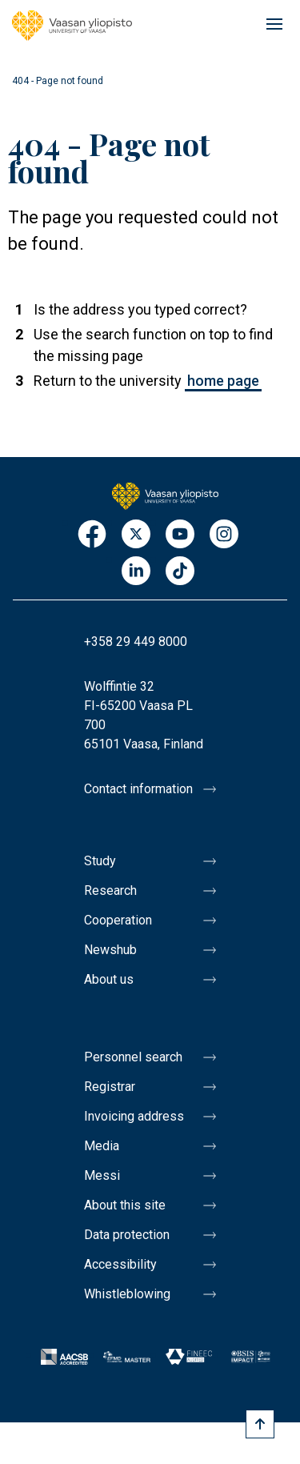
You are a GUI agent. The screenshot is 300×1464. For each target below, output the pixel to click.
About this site (125, 1205)
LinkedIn (136, 572)
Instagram (224, 535)
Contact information (138, 788)
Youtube (180, 535)
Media (101, 1145)
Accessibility (120, 1264)
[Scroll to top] (260, 1424)
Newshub (110, 949)
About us (109, 979)
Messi (102, 1175)
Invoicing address (134, 1116)
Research (110, 890)
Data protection (127, 1234)
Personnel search (133, 1057)
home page (223, 380)
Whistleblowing (127, 1294)
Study (100, 860)
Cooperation (118, 920)
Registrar (109, 1086)
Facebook (92, 535)
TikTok (180, 572)
